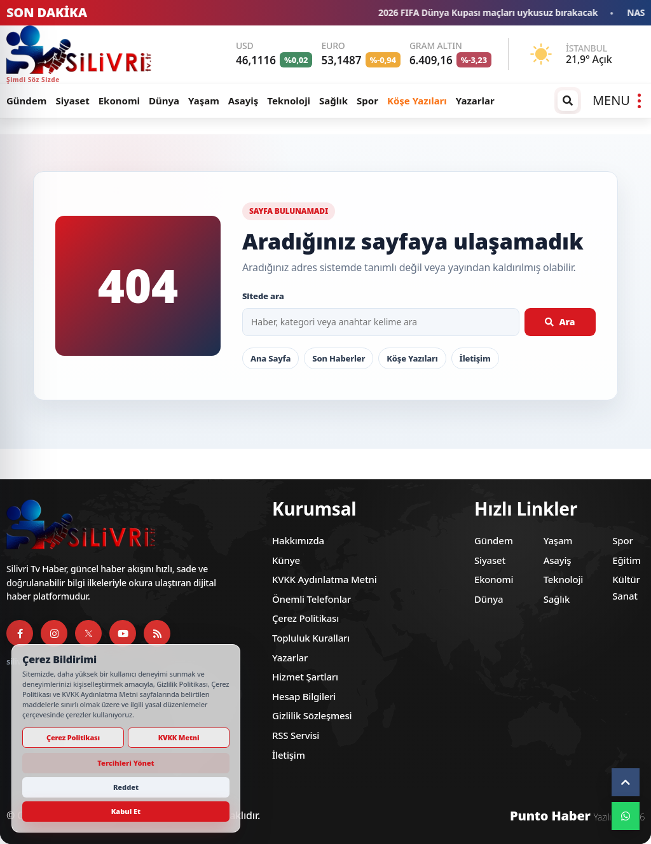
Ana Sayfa (270, 358)
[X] (88, 633)
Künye (286, 560)
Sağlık (333, 100)
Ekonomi (119, 100)
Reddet (126, 787)
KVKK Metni (179, 737)
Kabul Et (125, 811)
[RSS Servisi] (157, 633)
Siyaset (72, 100)
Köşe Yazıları (417, 100)
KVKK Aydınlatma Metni (324, 579)
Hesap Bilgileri (304, 696)
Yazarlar (475, 100)
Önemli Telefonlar (311, 599)
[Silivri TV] (87, 54)
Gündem (26, 100)
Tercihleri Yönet (125, 763)
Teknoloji (288, 100)
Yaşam (203, 100)
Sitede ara (263, 296)
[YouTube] (122, 633)
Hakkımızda (298, 540)
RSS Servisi (295, 735)
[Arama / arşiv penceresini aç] (567, 100)
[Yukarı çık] (626, 782)
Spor (367, 100)
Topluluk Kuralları (311, 637)
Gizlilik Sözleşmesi (312, 715)
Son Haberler (338, 358)
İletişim (475, 358)
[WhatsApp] (626, 816)
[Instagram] (54, 633)
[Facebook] (19, 633)
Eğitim (626, 560)
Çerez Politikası (305, 618)
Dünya (164, 100)
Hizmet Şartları (305, 676)
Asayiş (243, 100)
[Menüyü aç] (617, 100)
